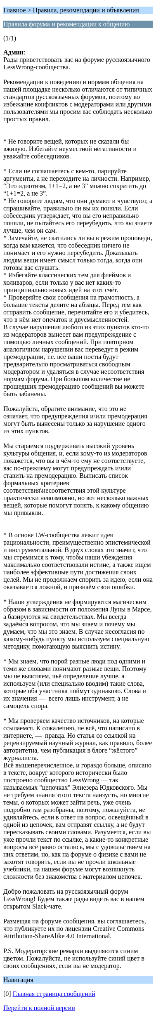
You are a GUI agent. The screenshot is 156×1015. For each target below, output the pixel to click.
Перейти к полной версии (39, 1007)
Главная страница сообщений (54, 993)
